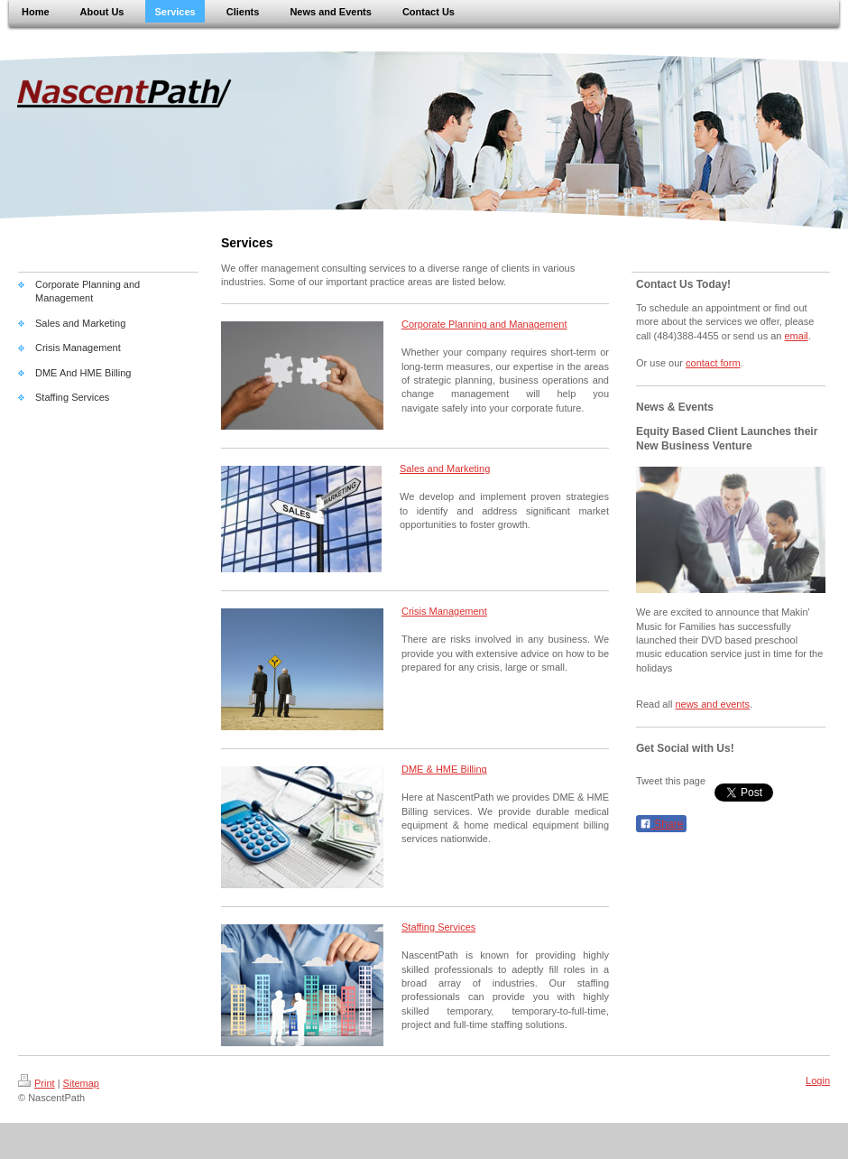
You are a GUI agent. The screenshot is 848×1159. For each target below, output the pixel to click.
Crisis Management (444, 611)
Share (661, 824)
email (796, 335)
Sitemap (81, 1083)
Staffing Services (438, 927)
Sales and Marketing (445, 468)
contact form (713, 362)
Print (36, 1083)
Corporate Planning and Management (484, 324)
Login (818, 1080)
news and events (712, 704)
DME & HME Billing (444, 769)
